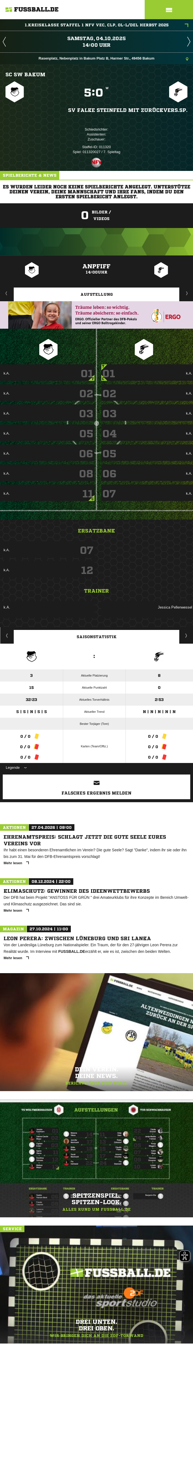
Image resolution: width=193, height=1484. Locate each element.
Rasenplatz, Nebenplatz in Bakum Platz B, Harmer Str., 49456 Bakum (113, 58)
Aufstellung (96, 294)
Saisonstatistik (97, 637)
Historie (7, 635)
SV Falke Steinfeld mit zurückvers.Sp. (128, 110)
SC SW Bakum (25, 74)
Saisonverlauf (186, 635)
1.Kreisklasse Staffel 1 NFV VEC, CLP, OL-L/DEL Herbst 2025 (107, 25)
